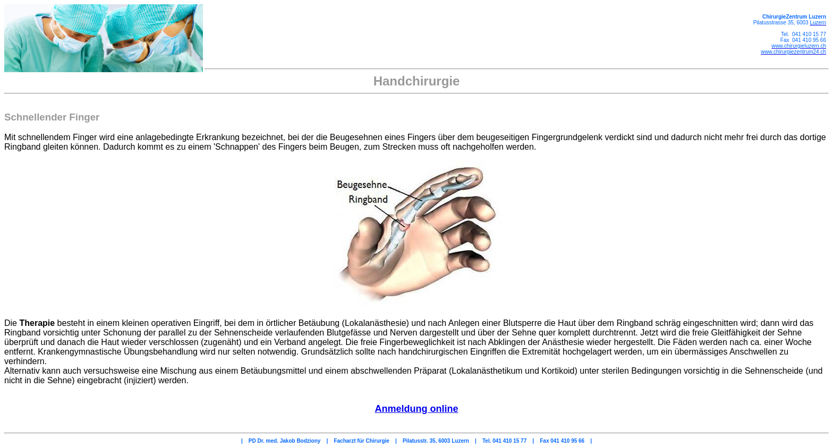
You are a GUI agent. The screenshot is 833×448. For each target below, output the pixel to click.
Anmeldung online (416, 408)
